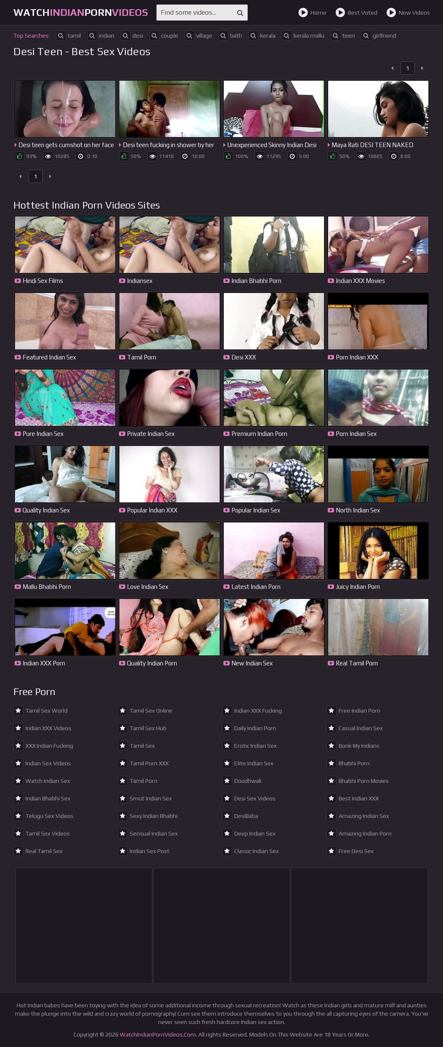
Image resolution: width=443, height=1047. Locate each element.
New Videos (408, 12)
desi (132, 36)
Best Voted (356, 12)
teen (343, 36)
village (198, 36)
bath (230, 36)
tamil (68, 36)
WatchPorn (80, 12)
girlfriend (378, 36)
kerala (262, 36)
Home (312, 12)
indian (100, 36)
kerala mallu (303, 36)
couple (163, 36)
